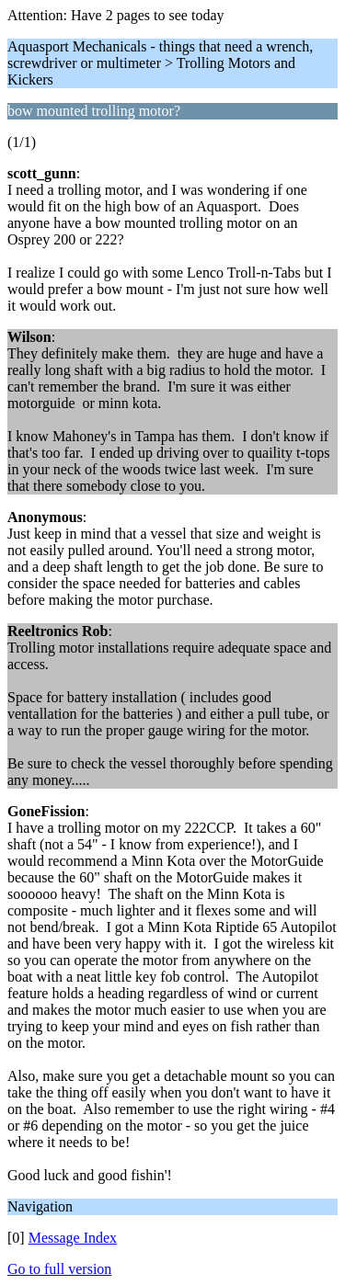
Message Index (73, 1237)
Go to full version (59, 1269)
